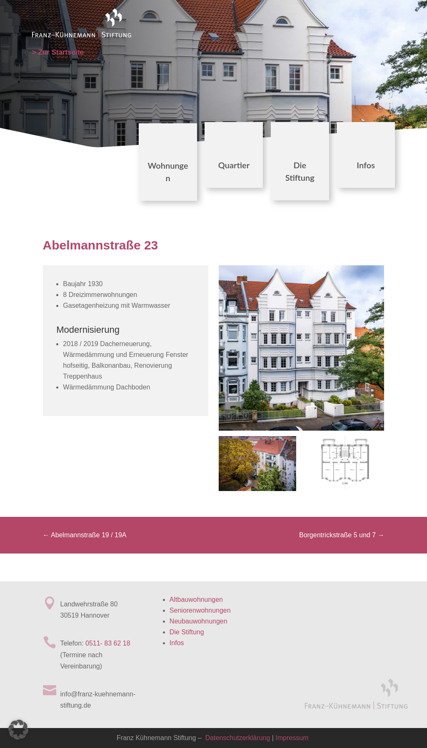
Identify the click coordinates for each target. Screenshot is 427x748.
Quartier (234, 165)
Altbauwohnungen (196, 599)
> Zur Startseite (58, 52)
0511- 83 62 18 (107, 643)
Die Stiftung (187, 632)
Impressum (291, 737)
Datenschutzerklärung (236, 737)
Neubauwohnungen (198, 621)
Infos (366, 165)
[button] (18, 729)
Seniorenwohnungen (200, 610)
